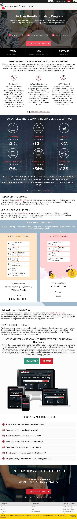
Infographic (48, 190)
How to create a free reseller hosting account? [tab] (23, 436)
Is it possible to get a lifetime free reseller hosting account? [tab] (28, 459)
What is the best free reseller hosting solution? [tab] (23, 447)
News (2, 506)
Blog (33, 509)
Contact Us (3, 511)
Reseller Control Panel (57, 313)
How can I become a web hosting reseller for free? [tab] (25, 424)
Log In (31, 6)
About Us (3, 509)
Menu (24, 6)
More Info (3, 517)
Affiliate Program (36, 511)
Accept (73, 516)
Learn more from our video (38, 112)
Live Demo (46, 361)
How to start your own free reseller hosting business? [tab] (26, 453)
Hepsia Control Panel (22, 200)
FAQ (69, 1)
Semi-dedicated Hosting (68, 511)
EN (74, 1)
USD (50, 1)
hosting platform (21, 213)
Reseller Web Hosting (68, 506)
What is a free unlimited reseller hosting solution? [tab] (24, 441)
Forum (33, 506)
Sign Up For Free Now (37, 44)
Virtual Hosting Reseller (68, 509)
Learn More (32, 361)
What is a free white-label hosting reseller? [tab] (22, 430)
